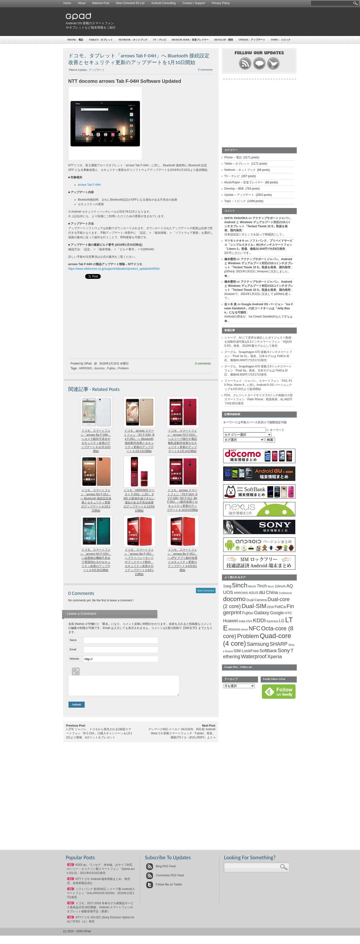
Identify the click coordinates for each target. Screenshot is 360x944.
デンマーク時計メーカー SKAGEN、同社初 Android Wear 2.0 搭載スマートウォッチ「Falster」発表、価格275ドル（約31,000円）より (181, 737)
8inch (271, 586)
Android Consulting (163, 3)
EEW (270, 607)
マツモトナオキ (234, 240)
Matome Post (100, 3)
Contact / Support (194, 3)
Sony (284, 650)
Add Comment (205, 590)
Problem (123, 368)
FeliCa (280, 607)
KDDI (259, 620)
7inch (262, 586)
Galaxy (261, 612)
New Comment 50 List (130, 3)
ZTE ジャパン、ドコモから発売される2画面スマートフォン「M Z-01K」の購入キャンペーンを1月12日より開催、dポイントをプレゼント (99, 737)
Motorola (234, 629)
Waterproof (253, 656)
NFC (254, 628)
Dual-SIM (253, 606)
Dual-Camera (256, 600)
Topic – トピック (281, 39)
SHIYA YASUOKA (236, 218)
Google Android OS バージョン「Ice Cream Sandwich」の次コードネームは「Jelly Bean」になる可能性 (258, 308)
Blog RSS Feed (161, 870)
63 (70, 882)
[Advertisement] (208, 21)
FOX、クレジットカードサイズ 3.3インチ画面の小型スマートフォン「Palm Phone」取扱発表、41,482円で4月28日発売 (258, 399)
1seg (227, 586)
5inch (239, 585)
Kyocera (272, 621)
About (81, 3)
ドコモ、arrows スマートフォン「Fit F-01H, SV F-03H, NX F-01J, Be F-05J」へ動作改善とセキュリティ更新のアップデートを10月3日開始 (182, 500)
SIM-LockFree (246, 651)
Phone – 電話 (75, 39)
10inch (280, 586)
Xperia (274, 656)
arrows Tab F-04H (89, 184)
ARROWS (85, 368)
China (272, 592)
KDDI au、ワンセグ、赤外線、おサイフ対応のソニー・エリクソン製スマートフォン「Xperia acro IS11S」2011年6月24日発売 (101, 872)
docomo (99, 368)
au (262, 592)
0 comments (205, 69)
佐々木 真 (230, 304)
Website (74, 658)
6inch (252, 586)
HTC (288, 613)
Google (277, 612)
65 (70, 868)
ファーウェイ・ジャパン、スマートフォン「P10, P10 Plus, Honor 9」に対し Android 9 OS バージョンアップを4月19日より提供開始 (258, 385)
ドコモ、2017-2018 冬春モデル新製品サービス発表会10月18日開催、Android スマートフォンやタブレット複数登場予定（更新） (100, 911)
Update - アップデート (91, 69)
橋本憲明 (230, 259)
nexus (244, 629)
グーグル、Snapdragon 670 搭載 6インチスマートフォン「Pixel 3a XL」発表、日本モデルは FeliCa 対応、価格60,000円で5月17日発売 (258, 356)
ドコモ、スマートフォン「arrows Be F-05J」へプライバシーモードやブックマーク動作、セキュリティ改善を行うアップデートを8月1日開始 (139, 562)
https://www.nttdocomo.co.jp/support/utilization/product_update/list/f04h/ (114, 268)
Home (67, 3)
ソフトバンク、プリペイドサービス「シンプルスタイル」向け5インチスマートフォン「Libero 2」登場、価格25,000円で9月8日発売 (258, 245)
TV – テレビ (159, 39)
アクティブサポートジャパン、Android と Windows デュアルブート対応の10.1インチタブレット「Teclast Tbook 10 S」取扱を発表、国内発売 (258, 263)
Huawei (230, 620)
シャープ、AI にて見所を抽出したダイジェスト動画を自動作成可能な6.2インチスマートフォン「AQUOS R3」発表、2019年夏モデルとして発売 (258, 341)
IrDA (249, 621)
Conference (285, 592)
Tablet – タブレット (101, 39)
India (242, 621)
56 (70, 892)
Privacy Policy (221, 3)
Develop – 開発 (223, 39)
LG (281, 621)
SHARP (278, 644)
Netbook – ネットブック (133, 39)
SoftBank (268, 650)
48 (70, 921)
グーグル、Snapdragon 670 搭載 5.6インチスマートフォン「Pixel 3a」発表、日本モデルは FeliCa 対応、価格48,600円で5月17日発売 (258, 370)
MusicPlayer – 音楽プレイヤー (190, 39)
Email (73, 649)
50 (70, 906)
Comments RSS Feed (165, 879)
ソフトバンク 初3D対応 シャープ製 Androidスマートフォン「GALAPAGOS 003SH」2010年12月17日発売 (101, 896)
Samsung (258, 644)
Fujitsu (111, 368)
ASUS (253, 593)
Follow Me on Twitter (164, 888)
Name (73, 640)
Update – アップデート (252, 39)
